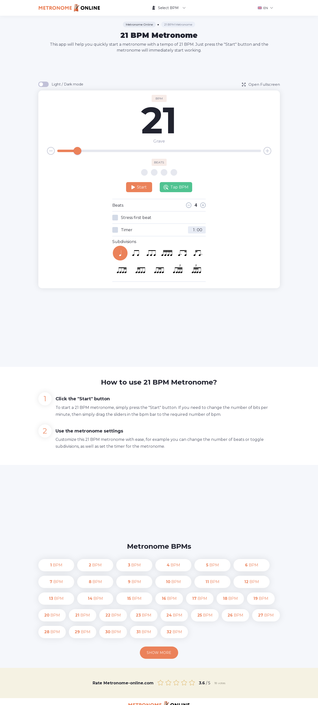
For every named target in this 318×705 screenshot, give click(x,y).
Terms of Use (231, 698)
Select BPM (169, 8)
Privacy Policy (203, 698)
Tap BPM (175, 187)
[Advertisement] (159, 67)
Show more (159, 636)
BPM (52, 565)
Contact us (177, 698)
